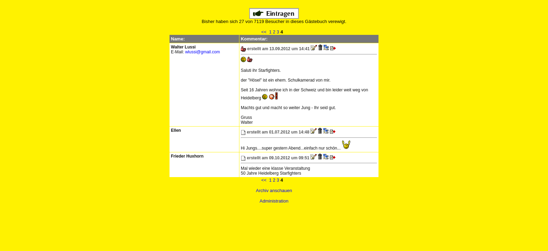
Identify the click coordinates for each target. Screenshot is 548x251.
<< (263, 32)
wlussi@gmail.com (202, 52)
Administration (274, 201)
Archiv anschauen (274, 190)
